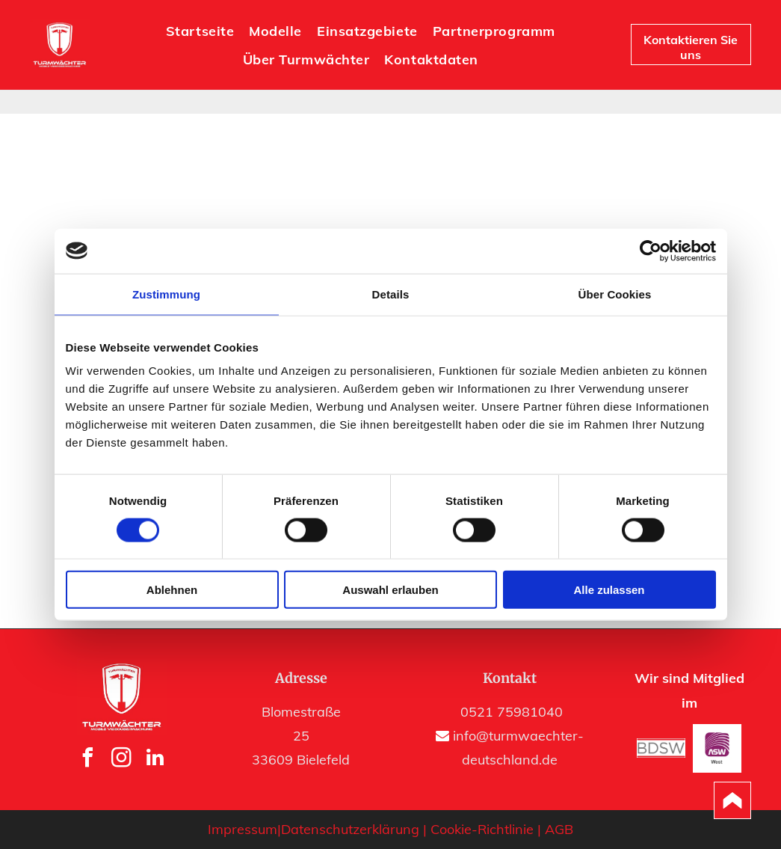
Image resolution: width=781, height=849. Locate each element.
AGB (559, 829)
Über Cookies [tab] (615, 293)
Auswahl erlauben (390, 589)
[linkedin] (155, 759)
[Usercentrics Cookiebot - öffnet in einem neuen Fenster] (650, 250)
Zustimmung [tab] (166, 293)
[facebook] (88, 759)
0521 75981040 (511, 711)
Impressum (242, 829)
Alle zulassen (608, 589)
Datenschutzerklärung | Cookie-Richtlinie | (411, 829)
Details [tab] (391, 293)
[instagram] (122, 759)
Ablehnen (171, 589)
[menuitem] (199, 30)
